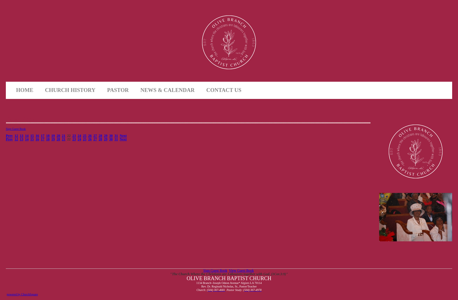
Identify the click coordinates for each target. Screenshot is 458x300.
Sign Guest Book (16, 128)
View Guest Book (241, 270)
